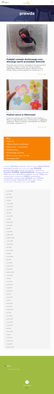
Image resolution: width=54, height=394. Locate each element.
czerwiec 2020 (10, 250)
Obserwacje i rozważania (17, 147)
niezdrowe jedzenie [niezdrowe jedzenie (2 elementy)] (12, 174)
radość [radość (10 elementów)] (27, 176)
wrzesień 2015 (10, 322)
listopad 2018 (9, 269)
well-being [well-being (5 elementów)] (40, 178)
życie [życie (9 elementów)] (33, 182)
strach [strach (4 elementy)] (22, 178)
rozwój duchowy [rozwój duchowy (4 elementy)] (35, 176)
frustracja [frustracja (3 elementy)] (21, 170)
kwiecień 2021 (10, 222)
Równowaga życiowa (15, 153)
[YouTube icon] (28, 388)
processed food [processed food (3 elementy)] (19, 176)
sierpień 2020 (10, 244)
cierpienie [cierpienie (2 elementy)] (20, 168)
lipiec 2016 (9, 312)
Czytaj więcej (43, 74)
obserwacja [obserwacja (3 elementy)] (36, 174)
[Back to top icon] (27, 382)
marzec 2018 (9, 281)
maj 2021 (9, 219)
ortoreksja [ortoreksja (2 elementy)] (46, 174)
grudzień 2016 (10, 309)
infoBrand (25, 385)
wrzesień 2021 (10, 206)
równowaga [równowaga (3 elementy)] (17, 178)
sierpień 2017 (9, 290)
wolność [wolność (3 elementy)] (34, 180)
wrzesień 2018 (10, 275)
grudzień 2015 (10, 319)
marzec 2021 (9, 225)
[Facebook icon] (26, 388)
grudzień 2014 (10, 340)
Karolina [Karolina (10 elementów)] (7, 172)
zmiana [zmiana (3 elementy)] (28, 181)
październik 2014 (10, 347)
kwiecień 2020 (10, 256)
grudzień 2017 (10, 284)
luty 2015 (9, 334)
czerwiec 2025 (10, 191)
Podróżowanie (12, 150)
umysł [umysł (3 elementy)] (34, 178)
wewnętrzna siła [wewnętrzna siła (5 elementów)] (22, 180)
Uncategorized (13, 159)
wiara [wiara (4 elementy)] (29, 180)
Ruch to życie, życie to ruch (18, 156)
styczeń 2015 (9, 337)
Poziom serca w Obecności (21, 114)
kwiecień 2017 (10, 303)
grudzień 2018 (10, 266)
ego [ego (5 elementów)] (32, 168)
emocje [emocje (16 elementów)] (37, 168)
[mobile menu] (51, 2)
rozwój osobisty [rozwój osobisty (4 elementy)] (8, 178)
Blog (8, 138)
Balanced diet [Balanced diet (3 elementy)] (22, 166)
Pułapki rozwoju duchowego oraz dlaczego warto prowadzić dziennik (26, 60)
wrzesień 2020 (10, 241)
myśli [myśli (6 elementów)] (5, 174)
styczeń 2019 (9, 262)
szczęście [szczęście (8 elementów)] (28, 178)
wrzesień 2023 (10, 203)
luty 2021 (9, 228)
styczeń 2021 (9, 231)
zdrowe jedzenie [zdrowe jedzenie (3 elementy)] (18, 181)
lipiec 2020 (9, 247)
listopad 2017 (9, 287)
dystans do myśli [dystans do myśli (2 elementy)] (26, 168)
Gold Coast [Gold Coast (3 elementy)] (32, 170)
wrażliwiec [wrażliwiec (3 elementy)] (39, 180)
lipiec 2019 (9, 259)
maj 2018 (9, 278)
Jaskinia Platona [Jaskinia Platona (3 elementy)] (39, 170)
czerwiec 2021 (10, 216)
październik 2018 (10, 272)
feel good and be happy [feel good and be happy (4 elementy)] (11, 170)
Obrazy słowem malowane (18, 144)
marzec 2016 (9, 315)
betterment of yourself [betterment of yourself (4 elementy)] (11, 168)
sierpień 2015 (9, 325)
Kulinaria (10, 141)
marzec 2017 (9, 306)
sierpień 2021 (9, 209)
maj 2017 (9, 300)
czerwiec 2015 (10, 331)
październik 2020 (10, 237)
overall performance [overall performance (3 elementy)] (9, 176)
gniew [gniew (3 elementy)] (26, 170)
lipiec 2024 (9, 194)
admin (9, 56)
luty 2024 (9, 200)
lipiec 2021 (9, 212)
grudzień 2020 (10, 234)
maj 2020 (9, 253)
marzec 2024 (9, 197)
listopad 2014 (9, 344)
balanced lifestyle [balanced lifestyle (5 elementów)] (44, 166)
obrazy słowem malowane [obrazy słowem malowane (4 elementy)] (24, 174)
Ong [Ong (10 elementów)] (41, 174)
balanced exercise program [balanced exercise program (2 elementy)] (31, 166)
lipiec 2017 (9, 294)
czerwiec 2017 (10, 297)
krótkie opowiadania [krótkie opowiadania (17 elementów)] (23, 172)
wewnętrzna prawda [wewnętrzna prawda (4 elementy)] (10, 180)
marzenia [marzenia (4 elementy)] (38, 172)
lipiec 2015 (9, 328)
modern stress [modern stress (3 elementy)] (45, 172)
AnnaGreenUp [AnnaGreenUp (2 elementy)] (6, 166)
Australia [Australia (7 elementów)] (14, 166)
